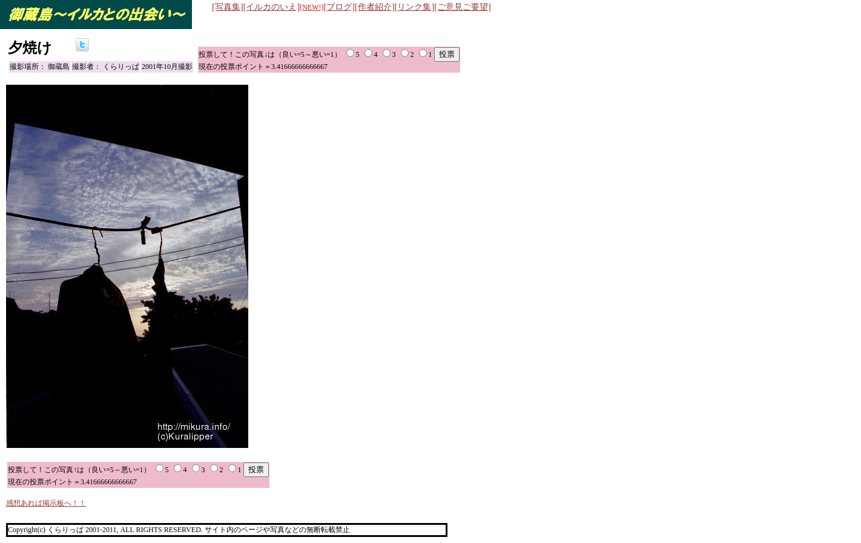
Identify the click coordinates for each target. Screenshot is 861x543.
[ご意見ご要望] (462, 7)
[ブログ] (339, 7)
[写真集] (227, 7)
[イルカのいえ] (283, 7)
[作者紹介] (375, 7)
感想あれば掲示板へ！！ (46, 503)
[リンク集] (415, 7)
